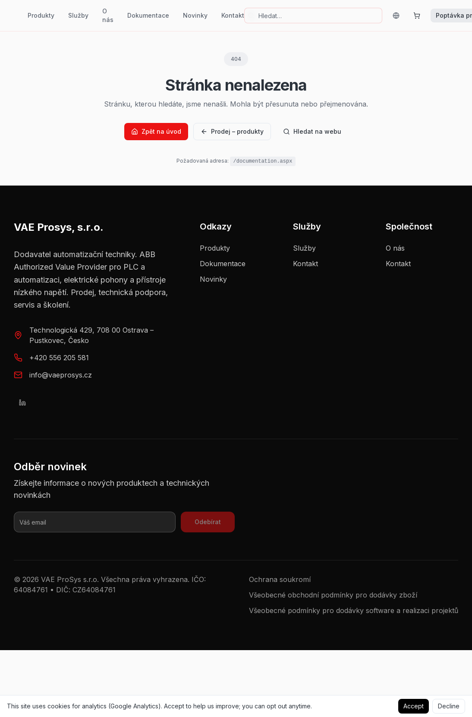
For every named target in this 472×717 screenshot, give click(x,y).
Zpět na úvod (156, 131)
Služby (78, 15)
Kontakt (232, 15)
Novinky (195, 15)
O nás (107, 15)
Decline (448, 706)
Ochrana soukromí (280, 579)
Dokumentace (148, 15)
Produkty (41, 15)
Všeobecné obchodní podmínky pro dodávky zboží (333, 595)
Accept (413, 706)
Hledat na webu (312, 131)
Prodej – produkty (232, 131)
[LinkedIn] (22, 402)
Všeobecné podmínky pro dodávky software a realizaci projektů (353, 610)
